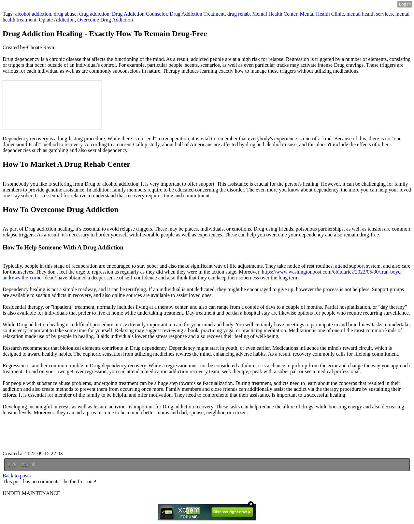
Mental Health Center (274, 14)
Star (28, 464)
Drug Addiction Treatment (197, 14)
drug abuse (65, 14)
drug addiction (94, 14)
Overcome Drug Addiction (105, 19)
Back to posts (17, 475)
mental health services (370, 14)
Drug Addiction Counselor (139, 14)
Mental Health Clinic (322, 14)
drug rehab (238, 14)
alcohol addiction (33, 14)
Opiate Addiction (57, 19)
